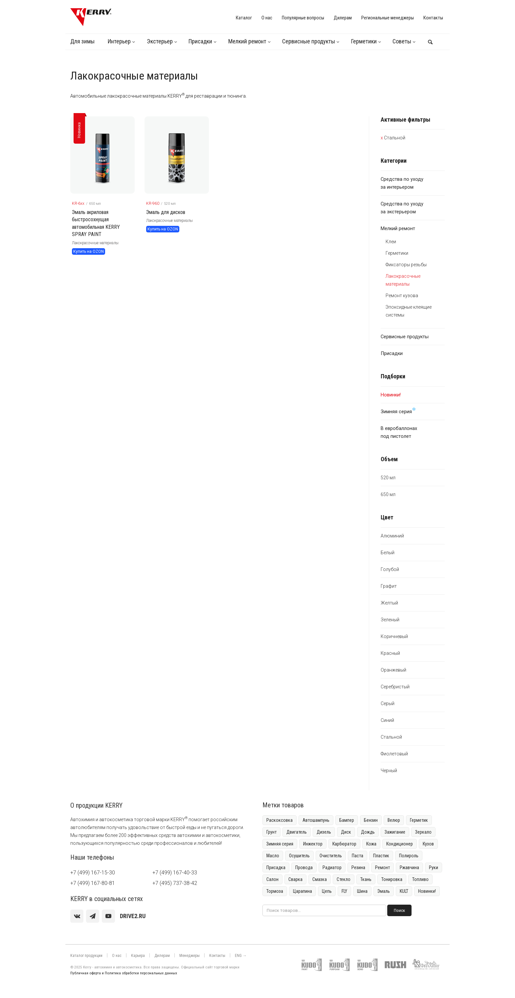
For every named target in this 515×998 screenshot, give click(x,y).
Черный (389, 770)
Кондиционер (399, 843)
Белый (387, 552)
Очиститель (331, 855)
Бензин (371, 820)
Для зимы (82, 41)
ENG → (241, 955)
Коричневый (394, 636)
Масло (272, 855)
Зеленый (390, 619)
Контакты (433, 18)
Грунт (271, 832)
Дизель (324, 832)
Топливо (420, 879)
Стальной (394, 137)
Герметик (419, 820)
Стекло (343, 879)
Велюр (394, 820)
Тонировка (391, 879)
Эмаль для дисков (165, 212)
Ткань (365, 879)
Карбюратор (344, 843)
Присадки (200, 41)
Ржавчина (409, 867)
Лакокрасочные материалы (95, 243)
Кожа (371, 843)
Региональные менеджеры (387, 18)
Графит (389, 586)
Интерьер (119, 41)
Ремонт (382, 867)
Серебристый (395, 686)
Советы (401, 41)
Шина (362, 891)
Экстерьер (160, 41)
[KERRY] (90, 16)
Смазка (319, 879)
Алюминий (392, 535)
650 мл (388, 494)
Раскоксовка (279, 820)
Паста (357, 855)
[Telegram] (92, 916)
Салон (272, 879)
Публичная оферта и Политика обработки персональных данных (123, 973)
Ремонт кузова (402, 295)
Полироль (408, 855)
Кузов (428, 843)
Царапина (302, 891)
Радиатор (332, 867)
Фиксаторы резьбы (406, 264)
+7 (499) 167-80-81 (92, 883)
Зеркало (423, 832)
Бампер (346, 820)
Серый (387, 703)
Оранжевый (393, 670)
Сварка (295, 879)
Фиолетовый (394, 753)
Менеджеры (189, 955)
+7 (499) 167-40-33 (174, 872)
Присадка (275, 867)
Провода (304, 867)
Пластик (381, 855)
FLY (344, 891)
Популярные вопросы (303, 18)
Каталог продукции (86, 955)
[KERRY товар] (102, 155)
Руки (433, 867)
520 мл (388, 477)
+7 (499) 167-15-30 (92, 872)
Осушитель (299, 855)
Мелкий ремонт (247, 41)
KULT (404, 891)
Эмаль (383, 891)
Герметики (364, 41)
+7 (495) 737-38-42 (174, 883)
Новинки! (427, 891)
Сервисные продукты (308, 41)
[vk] (76, 916)
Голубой (390, 569)
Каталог (244, 18)
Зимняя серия (398, 411)
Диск (346, 832)
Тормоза (274, 891)
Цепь (327, 891)
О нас (266, 18)
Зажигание (395, 832)
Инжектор (313, 843)
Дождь (368, 832)
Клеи (391, 241)
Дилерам (343, 18)
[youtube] (108, 916)
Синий (387, 720)
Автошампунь (315, 820)
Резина (358, 867)
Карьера (138, 955)
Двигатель (296, 832)
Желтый (389, 603)
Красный (390, 653)
